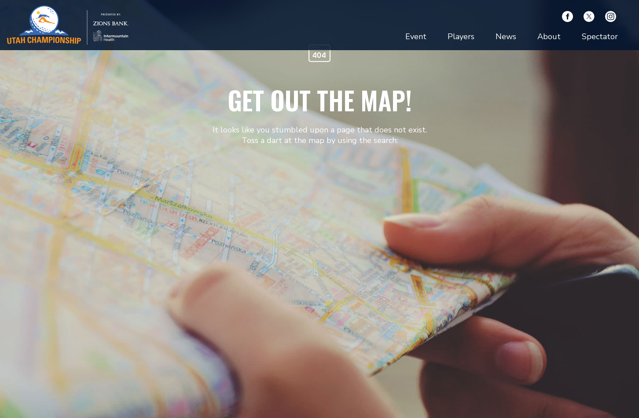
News (506, 36)
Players (461, 36)
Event (415, 36)
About (549, 36)
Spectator (600, 36)
